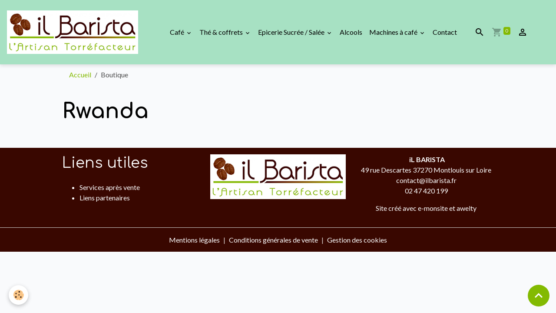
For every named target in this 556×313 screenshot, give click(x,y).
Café (177, 32)
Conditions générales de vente (273, 240)
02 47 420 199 (426, 190)
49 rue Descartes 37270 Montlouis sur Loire (426, 170)
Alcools (351, 32)
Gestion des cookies (357, 240)
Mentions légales (194, 240)
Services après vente (109, 187)
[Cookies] (18, 295)
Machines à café (394, 32)
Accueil (80, 74)
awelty (467, 208)
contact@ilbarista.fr (426, 180)
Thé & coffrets (221, 32)
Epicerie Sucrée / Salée (292, 32)
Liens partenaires (104, 197)
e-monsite (433, 208)
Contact (445, 32)
